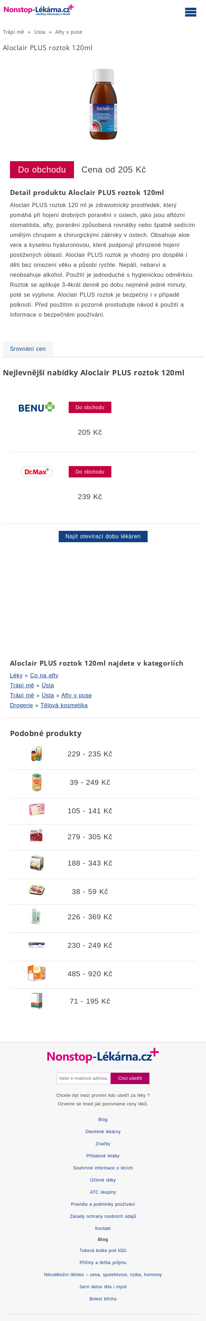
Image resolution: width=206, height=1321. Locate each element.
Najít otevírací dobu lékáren (103, 536)
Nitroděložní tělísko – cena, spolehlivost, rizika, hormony (103, 1274)
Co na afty (44, 675)
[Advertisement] (103, 599)
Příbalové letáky (103, 1155)
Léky (16, 675)
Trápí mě (13, 32)
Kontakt (103, 1228)
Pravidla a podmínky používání (103, 1204)
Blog (103, 1119)
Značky (103, 1143)
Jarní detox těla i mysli (103, 1286)
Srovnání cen (28, 349)
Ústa (39, 32)
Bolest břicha (102, 1298)
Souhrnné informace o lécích (103, 1168)
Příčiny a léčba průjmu (103, 1262)
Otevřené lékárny (103, 1131)
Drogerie (21, 705)
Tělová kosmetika (64, 705)
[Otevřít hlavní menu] (191, 11)
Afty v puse (68, 32)
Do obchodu (42, 169)
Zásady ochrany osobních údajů (103, 1216)
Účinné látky (103, 1180)
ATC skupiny (103, 1192)
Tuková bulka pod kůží (102, 1250)
